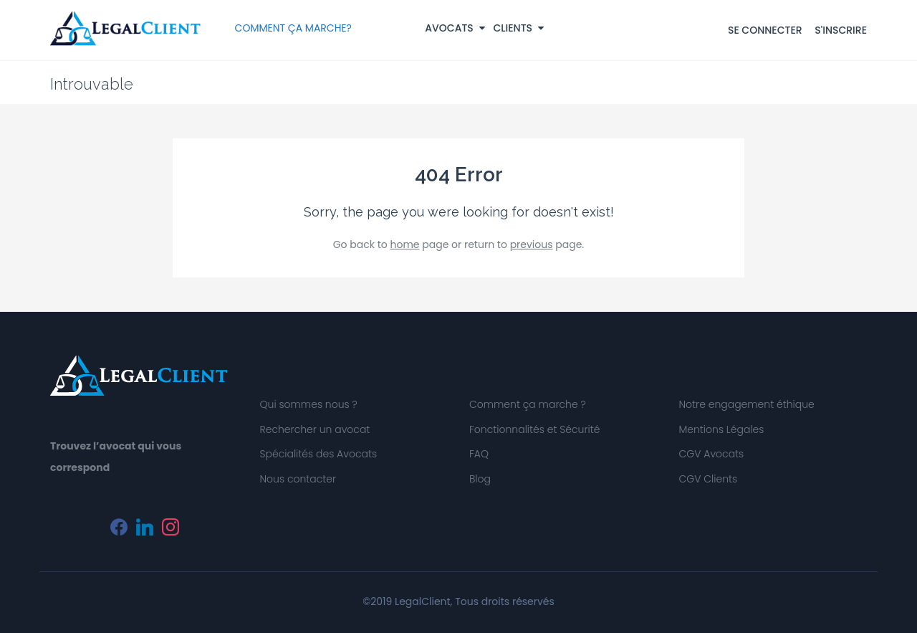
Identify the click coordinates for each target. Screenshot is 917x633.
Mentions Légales (721, 429)
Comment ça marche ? (527, 404)
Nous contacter (297, 479)
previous (531, 244)
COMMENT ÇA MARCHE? (293, 28)
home (404, 244)
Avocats (454, 28)
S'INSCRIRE (841, 30)
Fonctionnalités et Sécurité (534, 429)
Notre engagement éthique (747, 404)
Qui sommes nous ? (308, 404)
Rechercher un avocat (314, 429)
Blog (480, 479)
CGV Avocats (711, 454)
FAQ (479, 454)
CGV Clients (708, 479)
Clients (519, 28)
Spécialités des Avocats (318, 454)
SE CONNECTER (765, 30)
